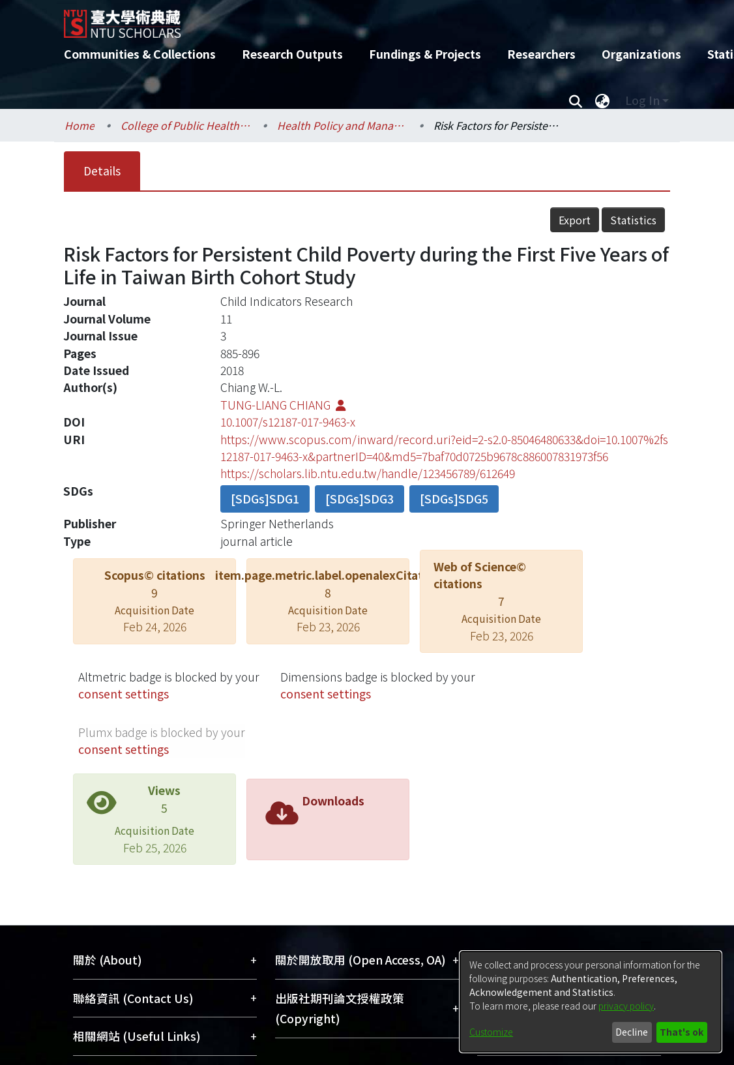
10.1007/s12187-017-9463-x (287, 421)
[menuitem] (602, 100)
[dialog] (590, 1002)
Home (80, 125)
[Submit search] (575, 100)
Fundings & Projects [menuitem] (425, 54)
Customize (491, 1031)
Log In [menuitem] (642, 100)
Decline (631, 1031)
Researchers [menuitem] (541, 54)
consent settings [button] (123, 693)
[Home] (355, 19)
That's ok (681, 1031)
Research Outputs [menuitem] (292, 54)
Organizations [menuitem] (641, 54)
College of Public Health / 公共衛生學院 (186, 125)
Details (102, 170)
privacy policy (626, 1005)
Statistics (633, 220)
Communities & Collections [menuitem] (140, 54)
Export (575, 220)
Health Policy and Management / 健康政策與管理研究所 (342, 125)
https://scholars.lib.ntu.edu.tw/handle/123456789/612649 (367, 473)
